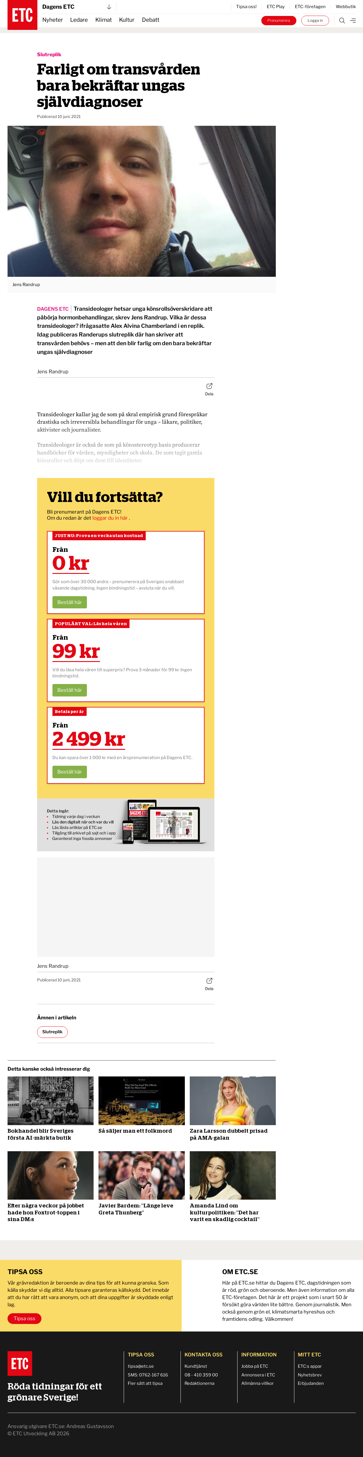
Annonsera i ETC (258, 1375)
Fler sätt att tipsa (145, 1383)
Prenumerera (278, 20)
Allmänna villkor (257, 1383)
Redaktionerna (199, 1383)
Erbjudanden (311, 1383)
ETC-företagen (310, 6)
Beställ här (69, 602)
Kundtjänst (196, 1366)
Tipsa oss (24, 1318)
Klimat (103, 20)
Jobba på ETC (254, 1366)
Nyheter (52, 20)
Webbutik (346, 6)
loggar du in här (110, 518)
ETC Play (276, 6)
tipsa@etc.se (141, 1366)
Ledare (79, 20)
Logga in (315, 20)
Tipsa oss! (246, 6)
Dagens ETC (76, 6)
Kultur (126, 20)
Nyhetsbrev (310, 1375)
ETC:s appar (310, 1366)
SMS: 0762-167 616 (148, 1375)
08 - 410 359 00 (201, 1375)
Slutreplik (49, 54)
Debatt (150, 20)
